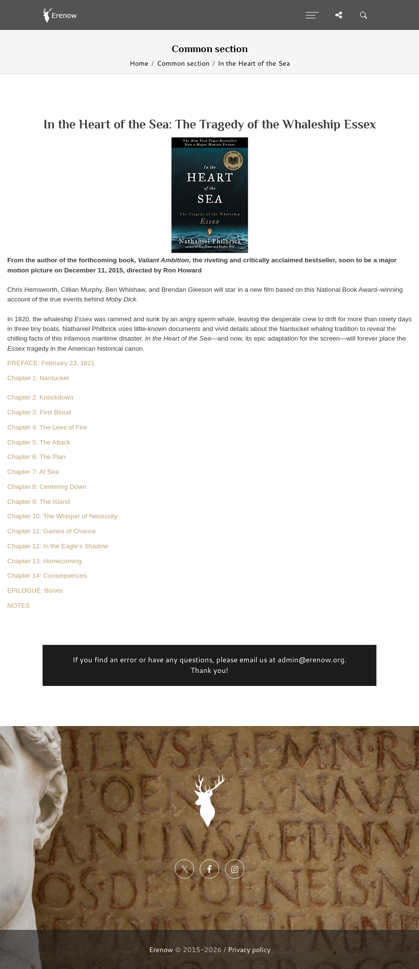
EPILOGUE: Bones (35, 590)
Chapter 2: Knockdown (40, 397)
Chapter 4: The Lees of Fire (47, 427)
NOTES (18, 605)
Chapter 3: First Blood (39, 412)
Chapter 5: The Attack (38, 442)
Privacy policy (249, 949)
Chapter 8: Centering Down (47, 486)
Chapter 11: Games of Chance (51, 531)
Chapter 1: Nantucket (38, 378)
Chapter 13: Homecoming (44, 561)
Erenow (161, 949)
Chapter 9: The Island (38, 501)
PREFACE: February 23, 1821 (51, 363)
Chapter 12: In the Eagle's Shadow (57, 546)
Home (139, 63)
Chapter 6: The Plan (36, 456)
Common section (183, 63)
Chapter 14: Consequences (47, 575)
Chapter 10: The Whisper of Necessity (62, 516)
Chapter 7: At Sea (33, 471)
